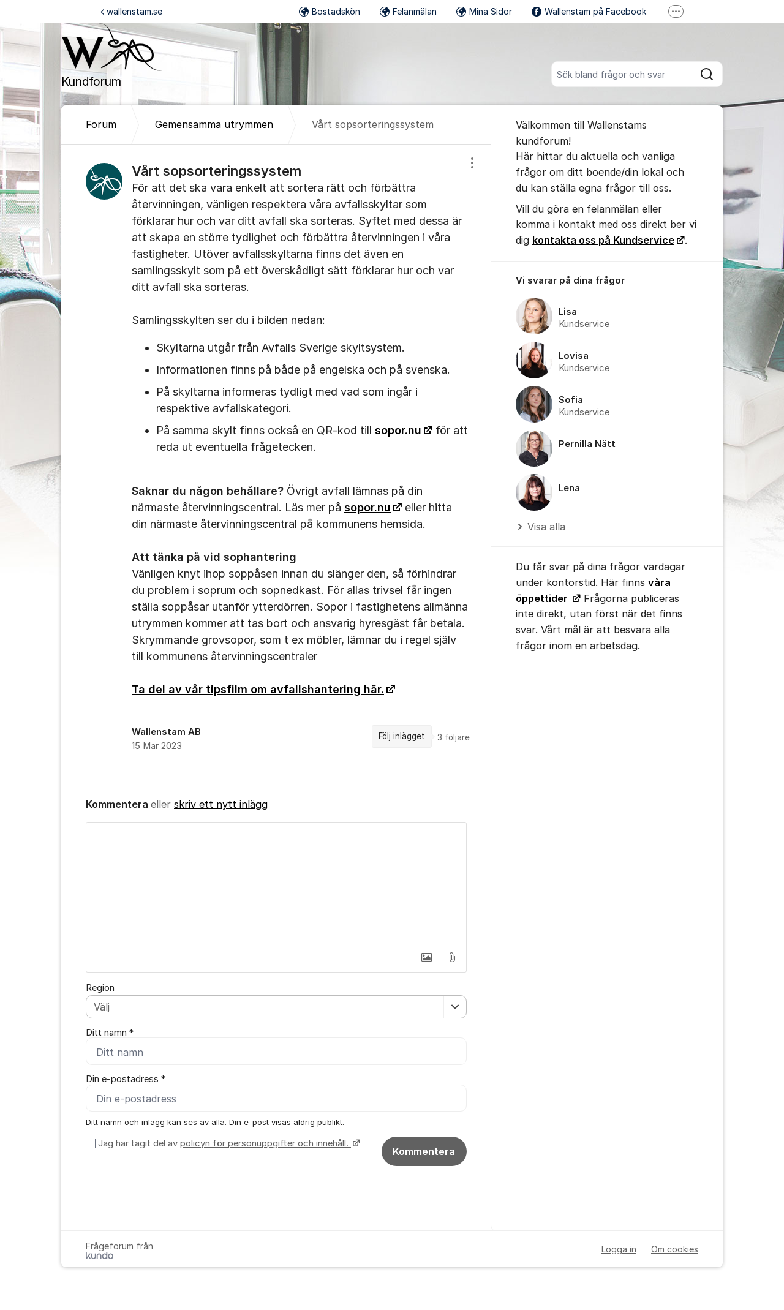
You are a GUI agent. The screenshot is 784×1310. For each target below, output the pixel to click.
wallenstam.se (131, 11)
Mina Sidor (484, 11)
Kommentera (424, 1151)
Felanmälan (408, 11)
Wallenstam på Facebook (589, 11)
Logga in (618, 1249)
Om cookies (674, 1249)
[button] (426, 957)
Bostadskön (329, 11)
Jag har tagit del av (228, 1143)
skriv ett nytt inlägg (221, 804)
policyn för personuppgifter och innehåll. (265, 1143)
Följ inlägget (402, 736)
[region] (276, 463)
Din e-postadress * (125, 1079)
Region (100, 987)
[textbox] (276, 884)
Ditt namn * (110, 1032)
